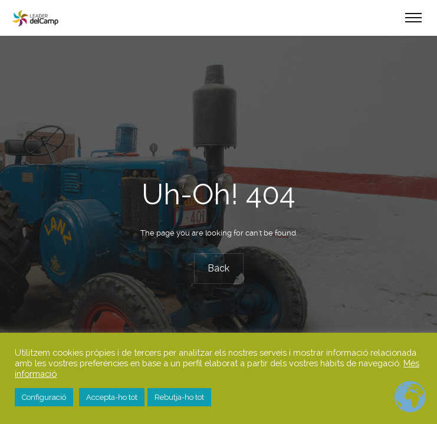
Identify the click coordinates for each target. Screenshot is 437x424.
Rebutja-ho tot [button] (179, 397)
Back (218, 268)
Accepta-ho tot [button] (111, 397)
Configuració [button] (44, 397)
